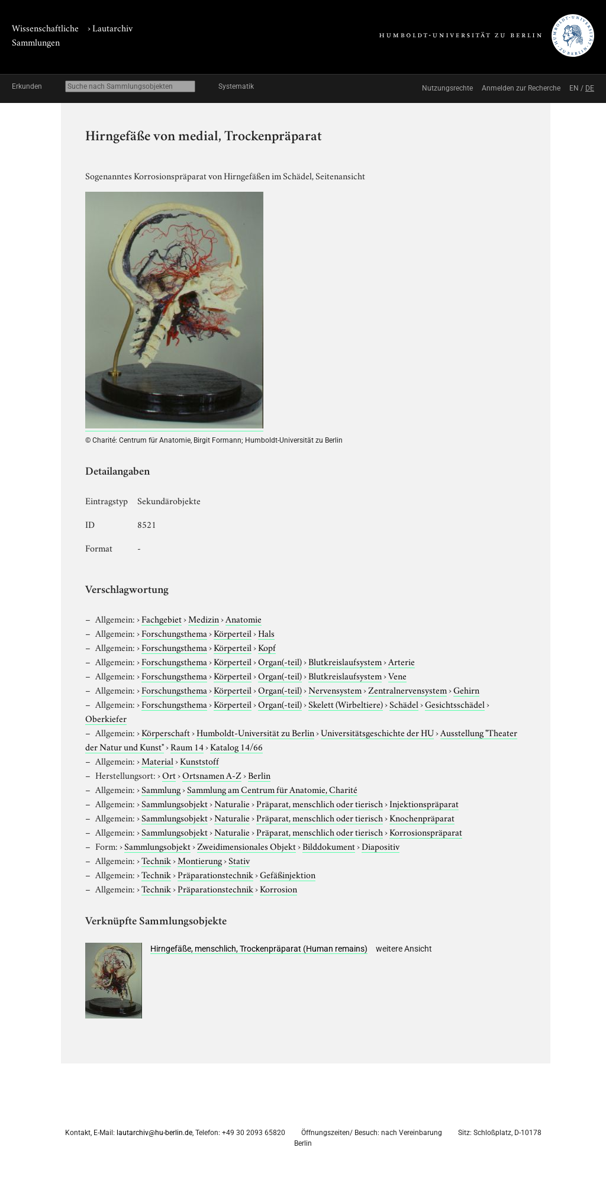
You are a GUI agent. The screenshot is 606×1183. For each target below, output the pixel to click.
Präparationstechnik (215, 874)
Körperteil (233, 632)
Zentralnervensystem (407, 689)
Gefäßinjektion (287, 874)
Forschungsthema (174, 632)
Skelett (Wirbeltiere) (345, 703)
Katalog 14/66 (236, 746)
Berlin (259, 774)
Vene (397, 675)
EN (574, 88)
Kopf (267, 646)
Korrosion (278, 888)
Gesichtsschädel (455, 703)
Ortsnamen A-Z (211, 774)
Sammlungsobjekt (174, 803)
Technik (156, 859)
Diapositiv (380, 845)
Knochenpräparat (421, 817)
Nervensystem (335, 689)
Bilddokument (328, 845)
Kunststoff (199, 760)
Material (157, 760)
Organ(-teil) (280, 661)
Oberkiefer (106, 717)
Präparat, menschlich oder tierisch (319, 803)
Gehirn (466, 689)
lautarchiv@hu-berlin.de (154, 1133)
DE (589, 88)
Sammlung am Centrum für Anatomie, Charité (272, 788)
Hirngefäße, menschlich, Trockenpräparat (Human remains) (259, 948)
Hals (266, 632)
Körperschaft (165, 732)
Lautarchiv (112, 27)
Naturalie (232, 803)
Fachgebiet (161, 618)
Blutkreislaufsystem (345, 661)
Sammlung (160, 788)
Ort (169, 774)
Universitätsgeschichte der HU (377, 732)
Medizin (203, 618)
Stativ (239, 859)
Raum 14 (187, 746)
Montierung (200, 859)
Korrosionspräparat (425, 831)
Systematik (236, 86)
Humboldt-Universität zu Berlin (255, 732)
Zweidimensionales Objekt (246, 845)
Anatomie (243, 618)
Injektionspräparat (424, 803)
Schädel (403, 703)
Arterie (401, 661)
